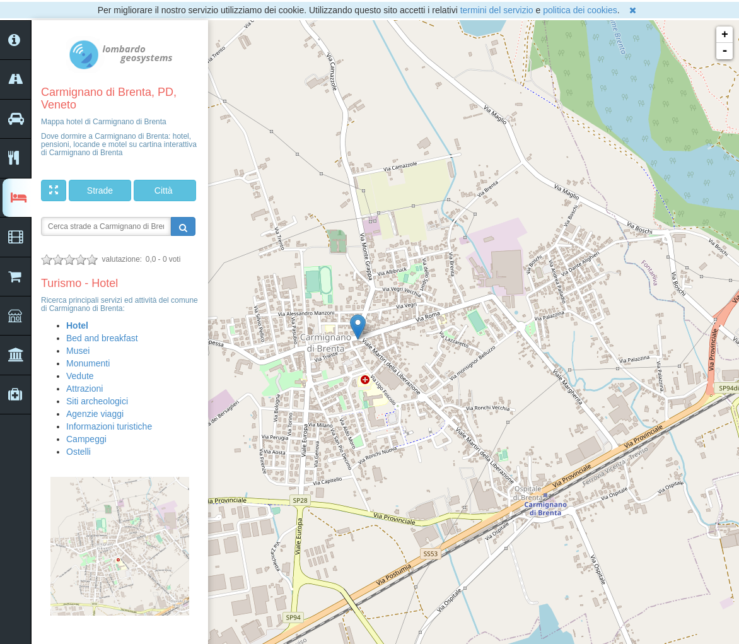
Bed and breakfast (102, 338)
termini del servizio (496, 10)
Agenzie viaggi (95, 414)
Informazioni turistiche (109, 426)
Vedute (80, 376)
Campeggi (86, 439)
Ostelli (78, 452)
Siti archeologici (97, 401)
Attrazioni (84, 388)
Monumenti (88, 363)
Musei (78, 351)
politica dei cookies (580, 10)
